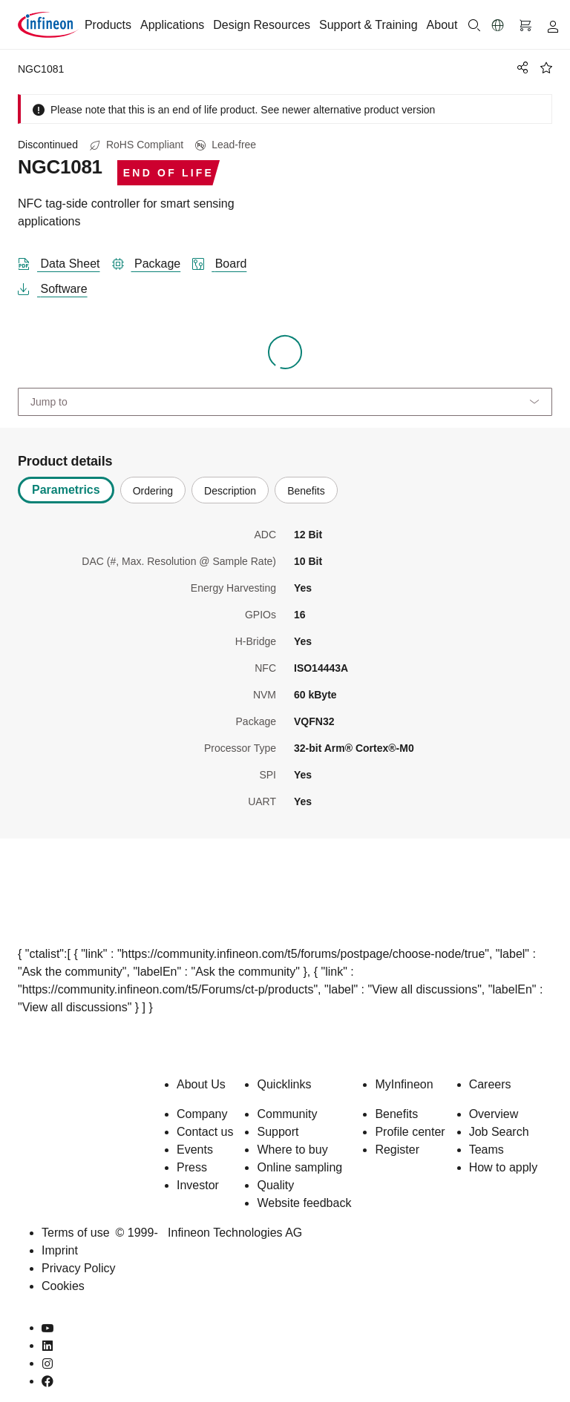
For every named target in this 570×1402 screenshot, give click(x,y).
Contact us (205, 1131)
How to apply (503, 1167)
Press (192, 1167)
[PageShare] (520, 67)
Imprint (60, 1250)
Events (195, 1149)
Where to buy (292, 1149)
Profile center (410, 1131)
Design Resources (261, 25)
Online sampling (299, 1167)
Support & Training (368, 25)
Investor (198, 1185)
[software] (58, 286)
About (442, 25)
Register (397, 1149)
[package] (152, 261)
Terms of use (76, 1232)
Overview (494, 1114)
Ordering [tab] (153, 491)
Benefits (396, 1114)
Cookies (63, 1286)
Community (287, 1114)
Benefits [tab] (306, 491)
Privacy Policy (79, 1268)
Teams (486, 1149)
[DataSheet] (65, 261)
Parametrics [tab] (66, 489)
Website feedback (304, 1203)
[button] (498, 25)
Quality (275, 1185)
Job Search (499, 1131)
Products (108, 25)
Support (277, 1131)
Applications (172, 25)
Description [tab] (230, 491)
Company (202, 1114)
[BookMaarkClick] (546, 67)
